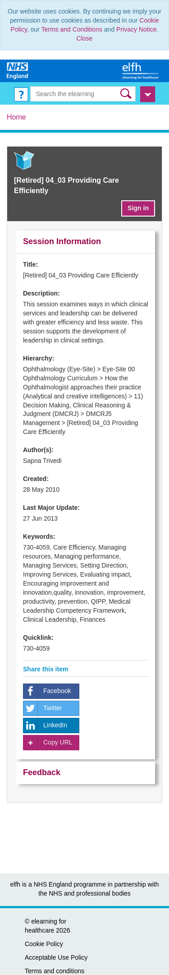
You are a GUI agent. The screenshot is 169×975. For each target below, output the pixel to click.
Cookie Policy (44, 943)
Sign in (138, 208)
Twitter (42, 708)
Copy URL (48, 742)
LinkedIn (45, 725)
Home (16, 117)
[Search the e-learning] (83, 94)
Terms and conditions (54, 971)
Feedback (41, 772)
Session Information (62, 241)
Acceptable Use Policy (56, 957)
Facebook (47, 691)
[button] (126, 93)
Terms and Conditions (71, 29)
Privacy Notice (136, 29)
